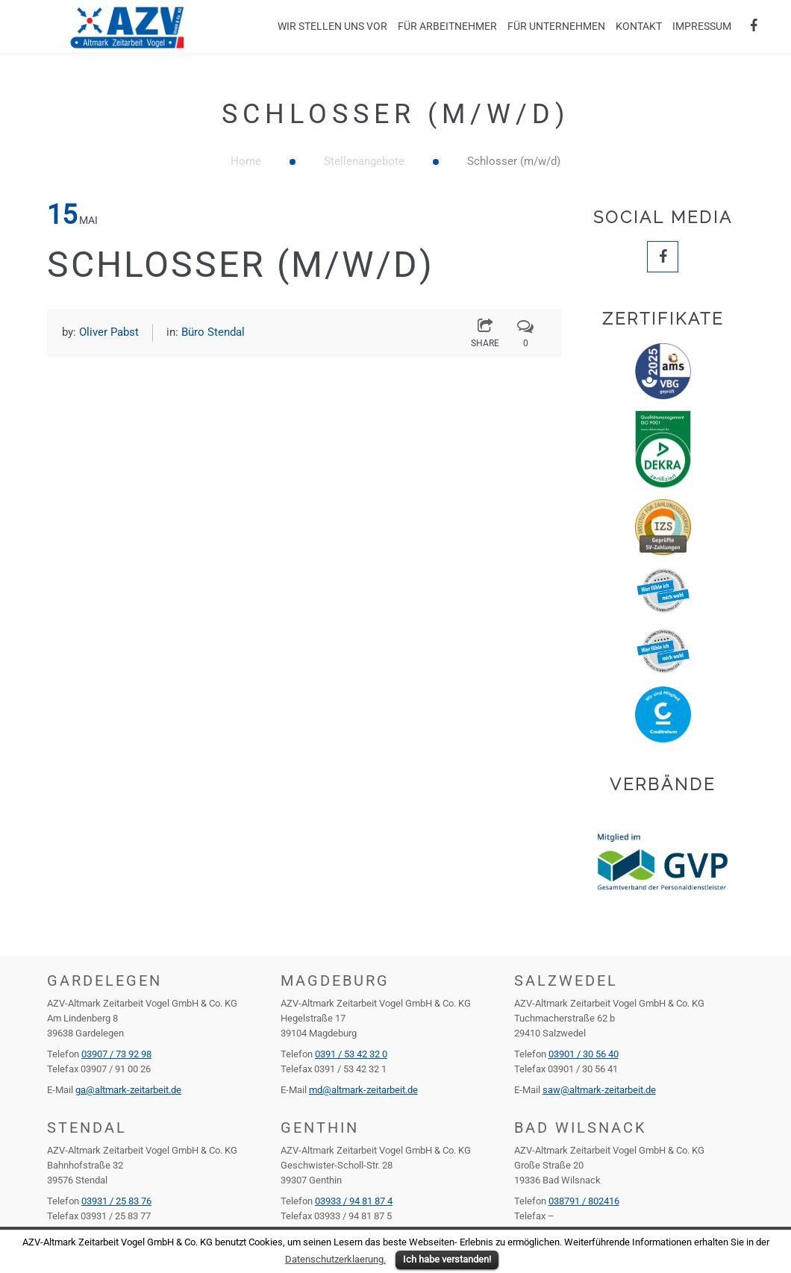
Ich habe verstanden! (447, 1259)
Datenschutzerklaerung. (335, 1259)
